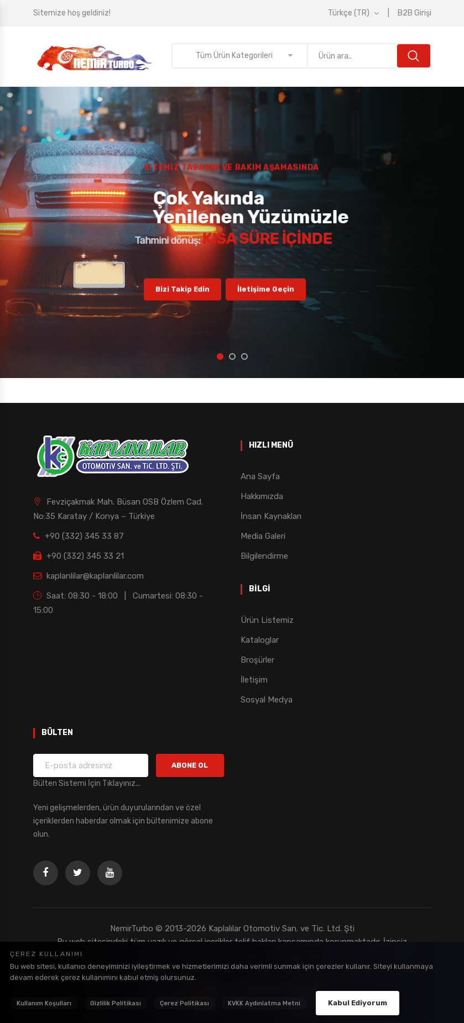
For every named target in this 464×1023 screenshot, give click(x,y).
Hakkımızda (262, 496)
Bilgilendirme (264, 556)
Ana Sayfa (260, 476)
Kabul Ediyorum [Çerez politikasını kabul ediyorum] (357, 1003)
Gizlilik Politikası (115, 1003)
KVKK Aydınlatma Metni (264, 1003)
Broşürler (257, 660)
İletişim (254, 680)
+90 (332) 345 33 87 (78, 536)
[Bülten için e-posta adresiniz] (91, 765)
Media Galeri (263, 536)
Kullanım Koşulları (44, 1003)
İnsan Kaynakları (271, 516)
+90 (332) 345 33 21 (78, 556)
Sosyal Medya (267, 700)
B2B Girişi (414, 13)
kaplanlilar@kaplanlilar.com (88, 576)
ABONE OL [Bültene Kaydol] (189, 765)
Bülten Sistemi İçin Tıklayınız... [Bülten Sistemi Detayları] (86, 783)
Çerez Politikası (184, 1003)
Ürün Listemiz (267, 620)
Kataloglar (260, 640)
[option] (232, 232)
